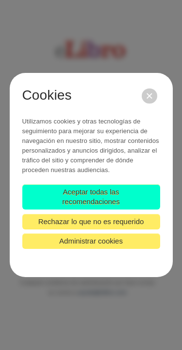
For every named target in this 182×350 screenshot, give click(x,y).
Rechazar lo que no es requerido (91, 221)
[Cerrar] (149, 96)
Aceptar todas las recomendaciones (90, 197)
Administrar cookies (91, 241)
